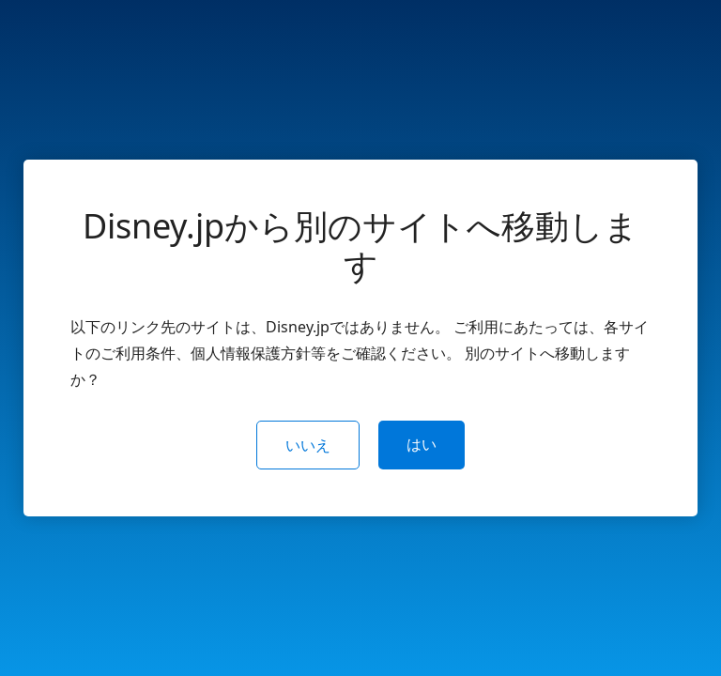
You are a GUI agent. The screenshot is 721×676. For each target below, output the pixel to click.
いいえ (307, 445)
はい (422, 444)
